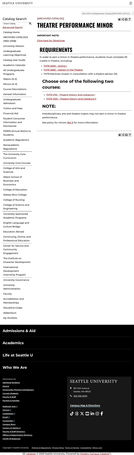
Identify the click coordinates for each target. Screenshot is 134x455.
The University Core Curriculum (14, 156)
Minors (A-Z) (10, 84)
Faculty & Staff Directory (14, 431)
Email (5, 417)
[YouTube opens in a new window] (87, 413)
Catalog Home (11, 32)
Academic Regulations (16, 140)
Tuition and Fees (12, 108)
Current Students (10, 393)
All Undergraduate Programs (13, 72)
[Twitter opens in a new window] (82, 413)
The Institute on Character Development (16, 260)
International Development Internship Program (14, 271)
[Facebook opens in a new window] (101, 413)
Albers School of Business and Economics (12, 181)
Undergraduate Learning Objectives (14, 53)
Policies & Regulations (41, 448)
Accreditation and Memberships (13, 301)
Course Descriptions (14, 89)
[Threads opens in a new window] (77, 413)
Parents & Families (11, 401)
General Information (14, 94)
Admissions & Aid (19, 331)
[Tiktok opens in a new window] (72, 413)
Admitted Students (11, 383)
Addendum (9, 313)
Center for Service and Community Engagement (16, 249)
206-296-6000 (80, 396)
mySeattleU (8, 414)
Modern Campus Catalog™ (95, 453)
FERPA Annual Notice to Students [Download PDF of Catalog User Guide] (17, 133)
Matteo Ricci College (15, 194)
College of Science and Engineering (16, 207)
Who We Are (15, 367)
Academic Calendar (14, 65)
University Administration (11, 287)
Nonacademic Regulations (11, 147)
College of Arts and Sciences (14, 170)
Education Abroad (13, 231)
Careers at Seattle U (12, 428)
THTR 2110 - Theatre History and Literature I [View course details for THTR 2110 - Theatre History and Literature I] (70, 94)
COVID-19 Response (11, 439)
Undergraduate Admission (12, 101)
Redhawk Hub (9, 406)
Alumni (6, 386)
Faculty (7, 294)
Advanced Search (13, 27)
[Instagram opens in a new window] (97, 413)
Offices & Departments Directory (17, 435)
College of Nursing (14, 200)
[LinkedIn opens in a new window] (92, 413)
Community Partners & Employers (18, 390)
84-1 (70, 122)
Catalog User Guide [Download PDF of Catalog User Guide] (14, 60)
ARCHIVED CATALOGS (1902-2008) (15, 39)
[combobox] (108, 13)
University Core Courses (16, 163)
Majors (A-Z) (10, 79)
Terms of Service (72, 448)
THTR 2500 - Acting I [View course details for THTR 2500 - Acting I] (55, 66)
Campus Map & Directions (85, 405)
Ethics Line (97, 448)
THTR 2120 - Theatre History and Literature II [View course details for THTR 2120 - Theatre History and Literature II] (71, 99)
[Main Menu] (130, 3)
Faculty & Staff (9, 397)
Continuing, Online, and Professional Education (17, 238)
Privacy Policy (58, 448)
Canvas (6, 410)
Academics (13, 343)
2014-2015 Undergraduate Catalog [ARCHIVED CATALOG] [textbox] (107, 13)
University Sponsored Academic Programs (15, 216)
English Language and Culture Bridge (16, 224)
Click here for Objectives (51, 40)
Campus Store (9, 424)
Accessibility (85, 448)
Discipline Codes (12, 307)
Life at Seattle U (18, 355)
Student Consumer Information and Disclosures (14, 122)
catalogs (31, 453)
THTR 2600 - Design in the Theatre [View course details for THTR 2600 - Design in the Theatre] (63, 70)
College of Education (15, 189)
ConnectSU (8, 421)
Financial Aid (10, 113)
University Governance (16, 280)
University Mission (13, 46)
